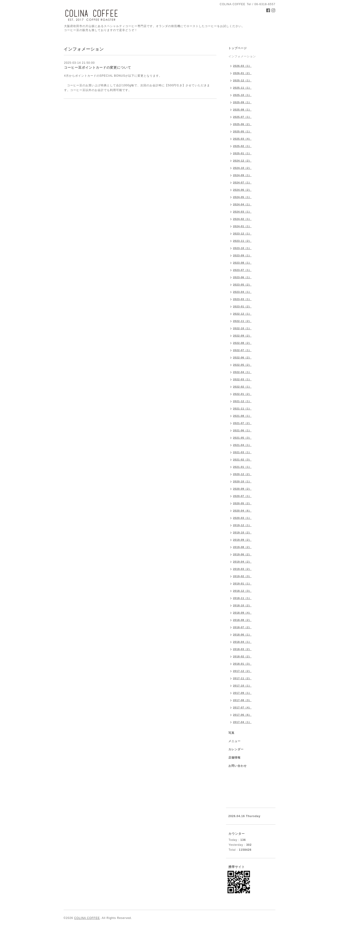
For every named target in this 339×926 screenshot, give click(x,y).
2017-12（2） (242, 671)
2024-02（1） (242, 219)
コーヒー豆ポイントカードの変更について (97, 67)
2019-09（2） (242, 539)
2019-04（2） (242, 561)
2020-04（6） (242, 510)
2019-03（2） (242, 569)
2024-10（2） (242, 168)
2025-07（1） (242, 116)
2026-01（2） (242, 73)
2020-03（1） (242, 518)
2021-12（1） (242, 401)
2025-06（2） (242, 124)
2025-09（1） (242, 102)
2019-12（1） (242, 525)
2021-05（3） (242, 437)
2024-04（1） (242, 204)
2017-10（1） (242, 685)
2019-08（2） (242, 547)
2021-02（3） (242, 459)
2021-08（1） (242, 415)
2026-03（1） (242, 65)
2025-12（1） (242, 80)
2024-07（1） (242, 182)
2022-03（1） (242, 379)
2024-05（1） (242, 197)
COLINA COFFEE (87, 918)
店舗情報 (234, 757)
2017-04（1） (242, 722)
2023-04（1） (242, 291)
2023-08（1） (242, 262)
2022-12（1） (242, 313)
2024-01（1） (242, 226)
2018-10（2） (242, 605)
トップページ (237, 48)
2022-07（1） (242, 350)
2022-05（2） (242, 364)
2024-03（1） (242, 211)
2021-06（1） (242, 430)
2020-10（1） (242, 481)
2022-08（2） (242, 343)
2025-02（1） (242, 146)
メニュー (234, 741)
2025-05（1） (242, 131)
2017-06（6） (242, 714)
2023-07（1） (242, 270)
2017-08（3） (242, 700)
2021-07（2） (242, 423)
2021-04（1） (242, 445)
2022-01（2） (242, 394)
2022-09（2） (242, 335)
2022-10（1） (242, 328)
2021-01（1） (242, 466)
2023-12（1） (242, 233)
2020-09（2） (242, 488)
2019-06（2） (242, 554)
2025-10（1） (242, 95)
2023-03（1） (242, 299)
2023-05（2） (242, 284)
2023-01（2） (242, 306)
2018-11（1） (242, 598)
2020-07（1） (242, 496)
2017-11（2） (242, 678)
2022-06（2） (242, 357)
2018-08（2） (242, 620)
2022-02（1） (242, 386)
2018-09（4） (242, 612)
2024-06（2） (242, 189)
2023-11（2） (242, 240)
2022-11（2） (242, 321)
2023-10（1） (242, 248)
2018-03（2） (242, 649)
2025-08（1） (242, 109)
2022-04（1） (242, 372)
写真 (231, 733)
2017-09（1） (242, 693)
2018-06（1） (242, 634)
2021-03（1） (242, 452)
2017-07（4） (242, 707)
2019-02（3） (242, 576)
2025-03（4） (242, 138)
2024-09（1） (242, 175)
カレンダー (236, 749)
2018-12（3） (242, 590)
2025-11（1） (242, 87)
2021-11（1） (242, 408)
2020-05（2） (242, 503)
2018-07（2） (242, 627)
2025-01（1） (242, 153)
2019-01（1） (242, 583)
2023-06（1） (242, 277)
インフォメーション (242, 56)
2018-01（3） (242, 663)
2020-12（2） (242, 474)
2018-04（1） (242, 641)
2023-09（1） (242, 255)
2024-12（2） (242, 160)
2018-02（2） (242, 656)
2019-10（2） (242, 532)
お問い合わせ (237, 765)
